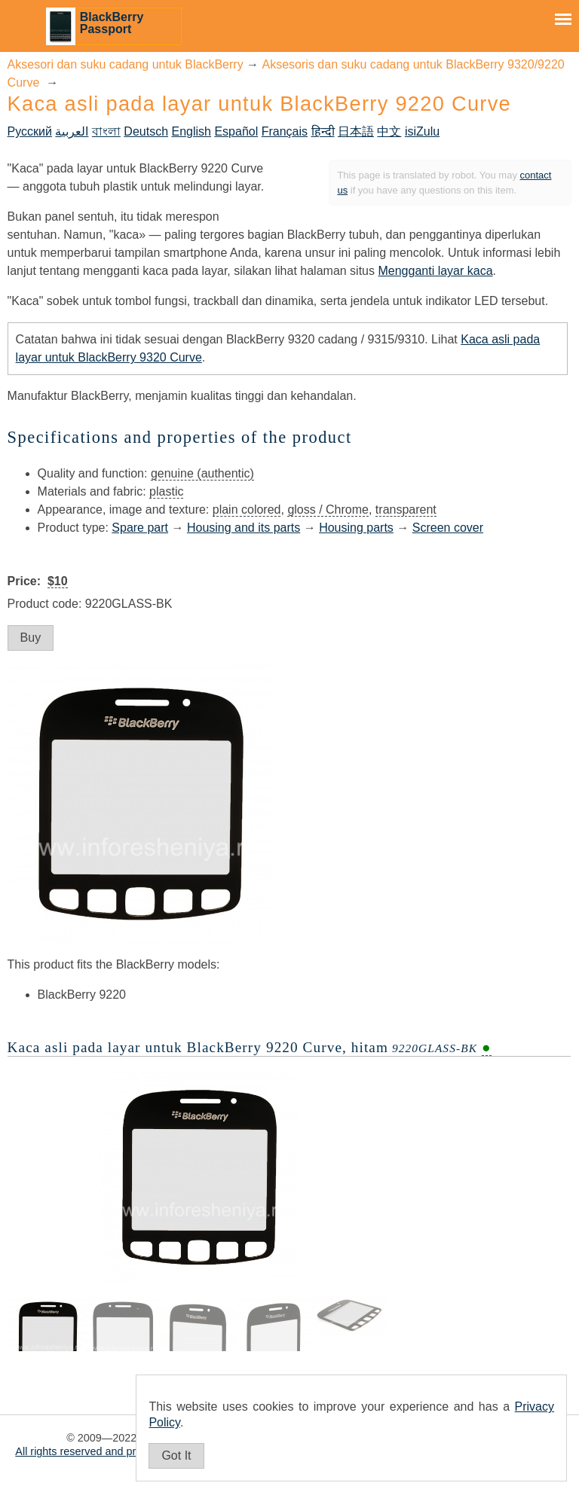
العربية (71, 131)
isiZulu (422, 131)
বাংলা (106, 131)
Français (285, 131)
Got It (176, 1455)
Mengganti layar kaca (435, 270)
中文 (389, 131)
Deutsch (146, 131)
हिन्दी (323, 131)
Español (236, 131)
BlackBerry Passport (112, 23)
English (190, 131)
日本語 (356, 131)
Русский (30, 131)
